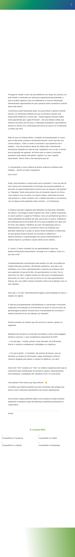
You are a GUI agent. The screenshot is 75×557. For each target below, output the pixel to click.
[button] (19, 436)
